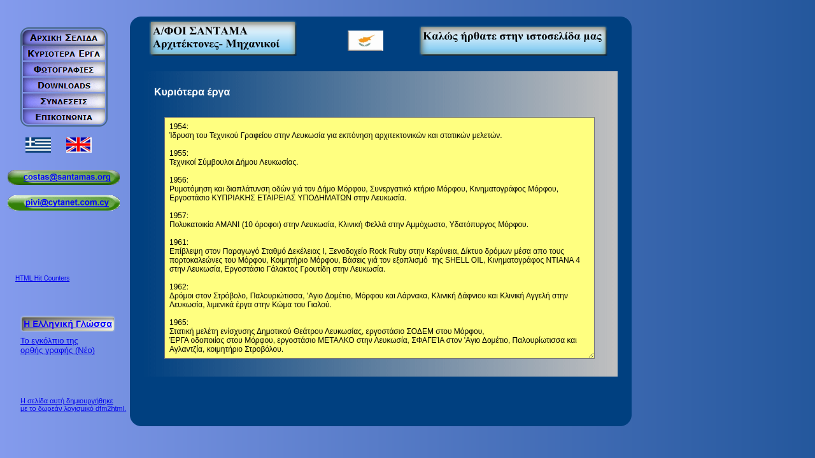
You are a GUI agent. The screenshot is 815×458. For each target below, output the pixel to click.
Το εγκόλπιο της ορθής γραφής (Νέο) (57, 345)
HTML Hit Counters (42, 278)
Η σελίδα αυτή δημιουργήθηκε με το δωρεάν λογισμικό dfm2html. (73, 404)
